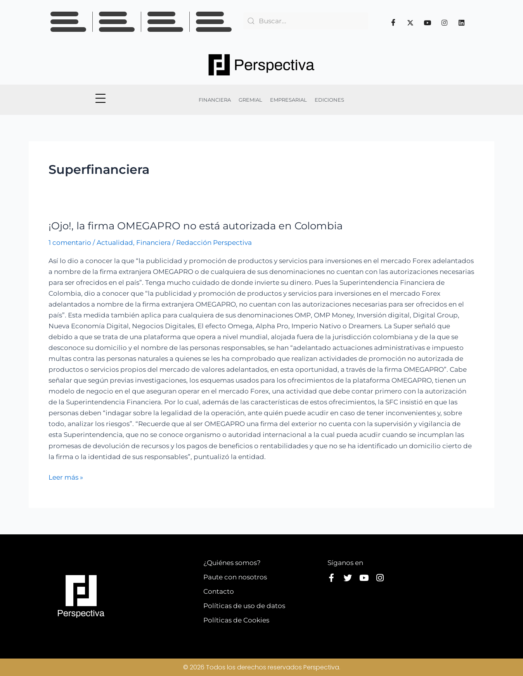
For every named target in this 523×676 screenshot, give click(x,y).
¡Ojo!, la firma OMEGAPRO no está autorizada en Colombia (195, 226)
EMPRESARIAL (288, 100)
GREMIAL (250, 100)
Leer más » (65, 476)
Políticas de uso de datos (244, 606)
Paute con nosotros (235, 577)
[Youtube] (427, 22)
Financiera (153, 242)
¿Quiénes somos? (232, 563)
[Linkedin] (462, 22)
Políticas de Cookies (236, 620)
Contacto (218, 591)
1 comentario (69, 242)
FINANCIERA (215, 100)
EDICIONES (329, 100)
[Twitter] (410, 22)
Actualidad (115, 242)
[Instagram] (444, 22)
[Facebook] (393, 22)
